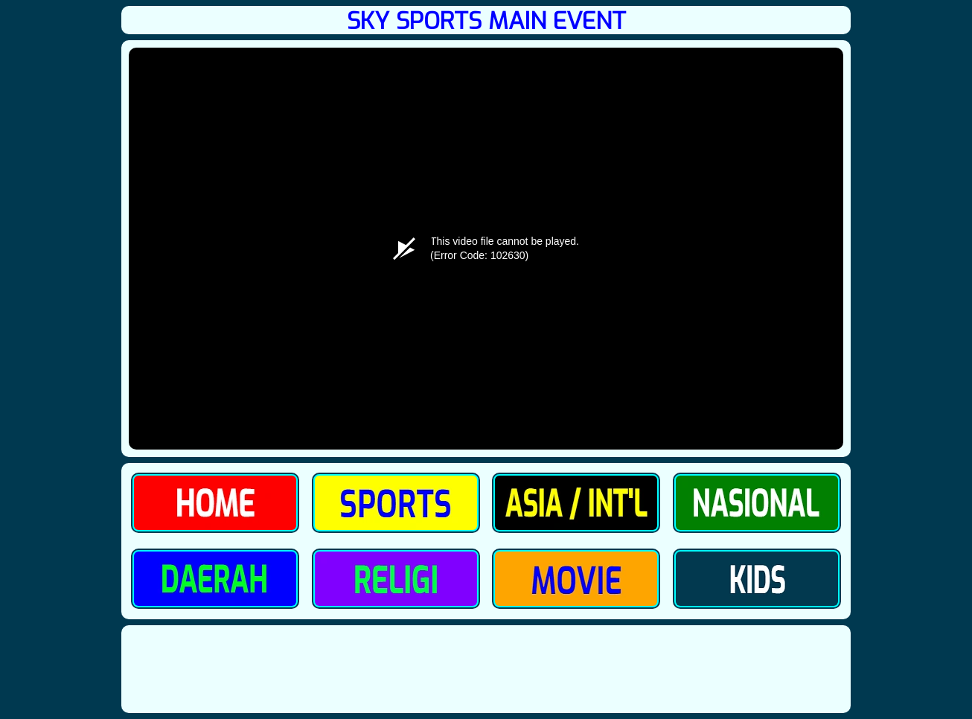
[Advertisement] (486, 669)
